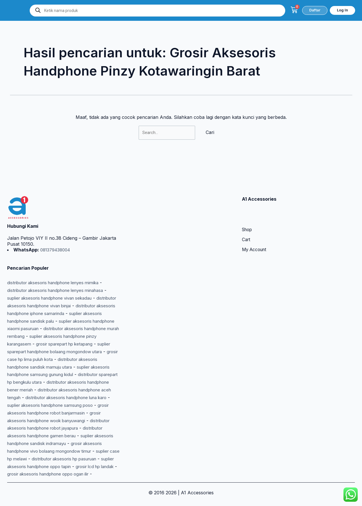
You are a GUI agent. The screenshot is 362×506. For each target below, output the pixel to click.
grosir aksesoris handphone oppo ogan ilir (72, 467)
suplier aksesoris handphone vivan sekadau (54, 271)
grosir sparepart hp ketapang (39, 323)
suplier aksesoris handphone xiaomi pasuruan (57, 301)
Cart (246, 213)
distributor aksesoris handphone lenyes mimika (58, 256)
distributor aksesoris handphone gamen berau (57, 421)
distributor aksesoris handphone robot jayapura (59, 414)
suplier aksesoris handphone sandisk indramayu (59, 429)
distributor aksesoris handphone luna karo (53, 384)
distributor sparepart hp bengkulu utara (50, 361)
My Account (255, 224)
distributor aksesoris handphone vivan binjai (54, 278)
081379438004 (56, 223)
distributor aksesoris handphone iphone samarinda (62, 286)
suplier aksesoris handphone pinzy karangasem (59, 316)
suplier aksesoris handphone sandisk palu (56, 293)
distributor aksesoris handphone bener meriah (57, 369)
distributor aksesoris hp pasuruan (43, 451)
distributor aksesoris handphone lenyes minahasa (60, 263)
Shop (248, 203)
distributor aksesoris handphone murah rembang (60, 309)
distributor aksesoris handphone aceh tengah (56, 376)
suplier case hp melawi (76, 444)
